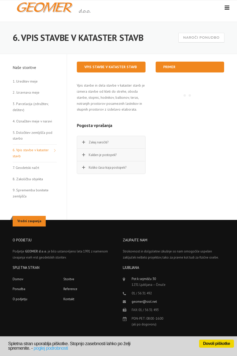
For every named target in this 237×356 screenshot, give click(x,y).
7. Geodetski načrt (26, 167)
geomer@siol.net (144, 301)
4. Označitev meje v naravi (32, 121)
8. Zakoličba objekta (28, 179)
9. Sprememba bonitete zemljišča (31, 193)
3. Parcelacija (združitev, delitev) (31, 106)
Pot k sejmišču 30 (144, 279)
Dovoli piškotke (216, 343)
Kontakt (68, 299)
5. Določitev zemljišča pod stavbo (32, 135)
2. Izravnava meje (26, 92)
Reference (70, 289)
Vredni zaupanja (29, 221)
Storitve (68, 279)
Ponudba (19, 289)
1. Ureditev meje (25, 81)
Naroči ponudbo (201, 37)
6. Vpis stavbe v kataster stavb (31, 153)
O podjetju (20, 299)
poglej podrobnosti (51, 348)
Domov (18, 279)
